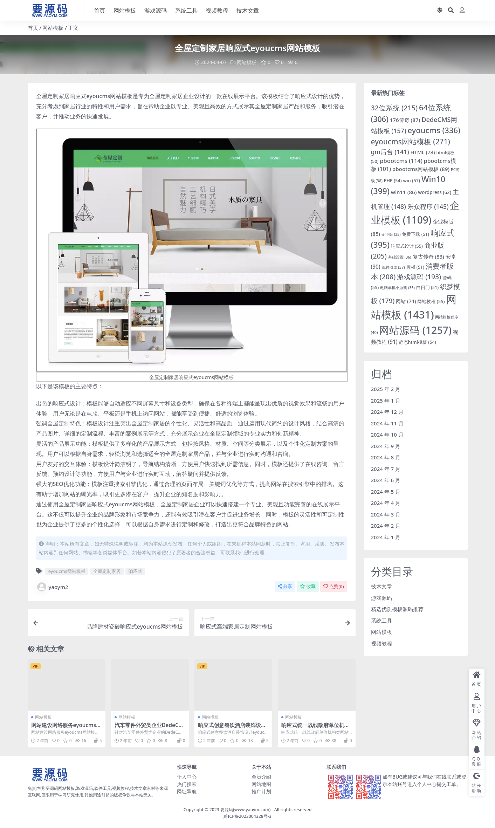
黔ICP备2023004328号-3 (247, 816)
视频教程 (381, 643)
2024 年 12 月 (387, 411)
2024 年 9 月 (386, 446)
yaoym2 (52, 587)
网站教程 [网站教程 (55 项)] (431, 301)
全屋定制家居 (107, 571)
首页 (33, 27)
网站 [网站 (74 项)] (406, 301)
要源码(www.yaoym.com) (245, 810)
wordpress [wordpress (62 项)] (434, 192)
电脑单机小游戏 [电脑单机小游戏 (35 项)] (397, 287)
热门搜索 (187, 784)
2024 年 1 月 (386, 537)
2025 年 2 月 (386, 388)
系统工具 (381, 620)
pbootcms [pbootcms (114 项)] (401, 161)
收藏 (308, 586)
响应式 (135, 571)
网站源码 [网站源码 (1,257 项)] (415, 330)
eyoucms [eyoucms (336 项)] (434, 130)
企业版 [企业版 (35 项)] (391, 234)
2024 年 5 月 (386, 491)
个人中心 (187, 776)
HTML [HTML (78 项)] (422, 152)
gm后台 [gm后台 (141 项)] (390, 152)
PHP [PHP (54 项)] (393, 180)
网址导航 (187, 791)
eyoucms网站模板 (66, 571)
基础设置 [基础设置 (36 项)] (399, 257)
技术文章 (381, 586)
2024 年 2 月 (386, 525)
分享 (285, 586)
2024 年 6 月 (386, 480)
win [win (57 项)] (411, 180)
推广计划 (261, 791)
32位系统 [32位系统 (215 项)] (394, 107)
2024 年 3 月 (386, 514)
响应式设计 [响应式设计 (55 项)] (407, 246)
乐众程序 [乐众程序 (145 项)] (428, 206)
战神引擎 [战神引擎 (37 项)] (393, 267)
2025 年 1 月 (386, 400)
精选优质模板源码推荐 (397, 609)
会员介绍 (261, 776)
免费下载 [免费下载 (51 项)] (415, 234)
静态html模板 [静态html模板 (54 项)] (417, 342)
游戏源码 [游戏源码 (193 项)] (419, 276)
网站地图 (261, 784)
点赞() (333, 586)
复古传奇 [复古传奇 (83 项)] (428, 256)
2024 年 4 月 (386, 502)
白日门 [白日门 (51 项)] (427, 287)
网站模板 (52, 27)
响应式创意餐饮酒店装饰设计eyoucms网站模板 (232, 728)
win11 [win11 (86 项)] (404, 192)
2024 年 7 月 (386, 468)
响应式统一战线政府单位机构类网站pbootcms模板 (315, 728)
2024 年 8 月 (386, 457)
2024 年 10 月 (387, 434)
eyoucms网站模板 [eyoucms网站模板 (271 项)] (410, 141)
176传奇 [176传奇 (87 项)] (405, 119)
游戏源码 (381, 597)
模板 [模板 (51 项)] (415, 267)
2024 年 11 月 (387, 423)
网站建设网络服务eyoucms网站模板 (66, 728)
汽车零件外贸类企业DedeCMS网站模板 (149, 728)
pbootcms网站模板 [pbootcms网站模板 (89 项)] (420, 168)
